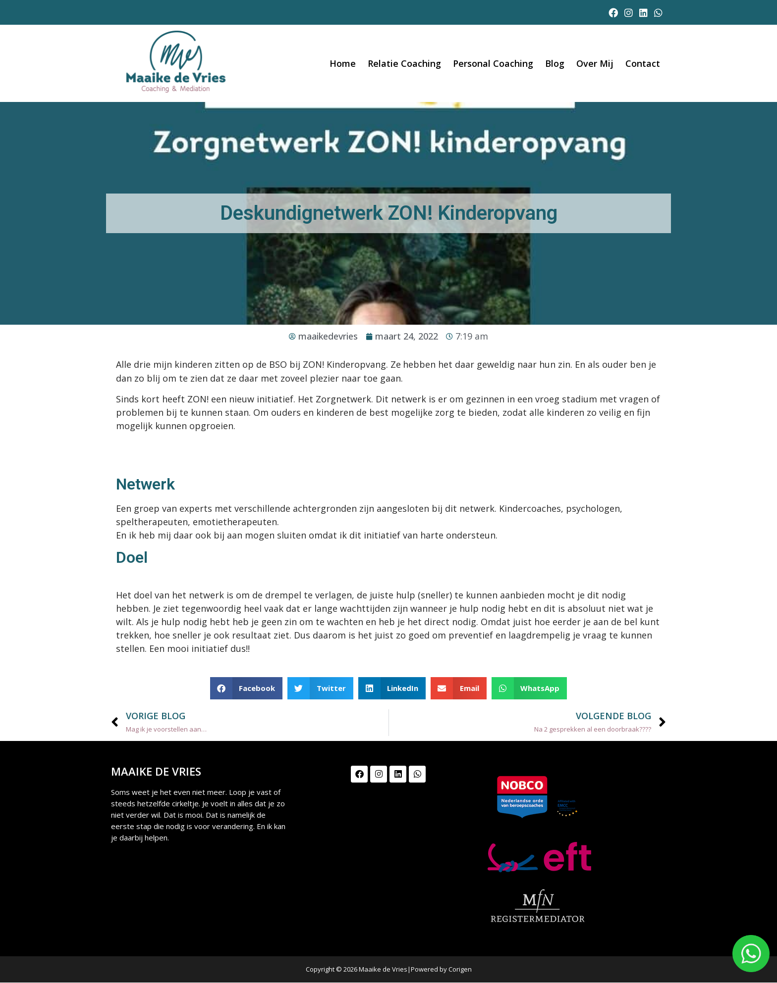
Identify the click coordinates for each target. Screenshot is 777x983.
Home (343, 63)
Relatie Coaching (404, 63)
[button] (246, 688)
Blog (554, 63)
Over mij (594, 63)
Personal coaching (493, 63)
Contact (642, 63)
